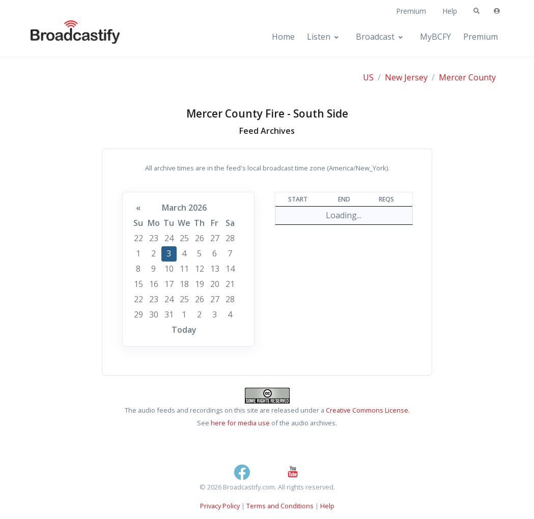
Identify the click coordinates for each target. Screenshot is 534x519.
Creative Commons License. (368, 410)
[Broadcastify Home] (65, 37)
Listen (318, 36)
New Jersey (406, 77)
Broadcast (375, 36)
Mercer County (467, 77)
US (368, 77)
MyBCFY (435, 36)
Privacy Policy (220, 505)
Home (283, 36)
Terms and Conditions (280, 505)
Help (449, 11)
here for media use (240, 422)
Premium (411, 11)
